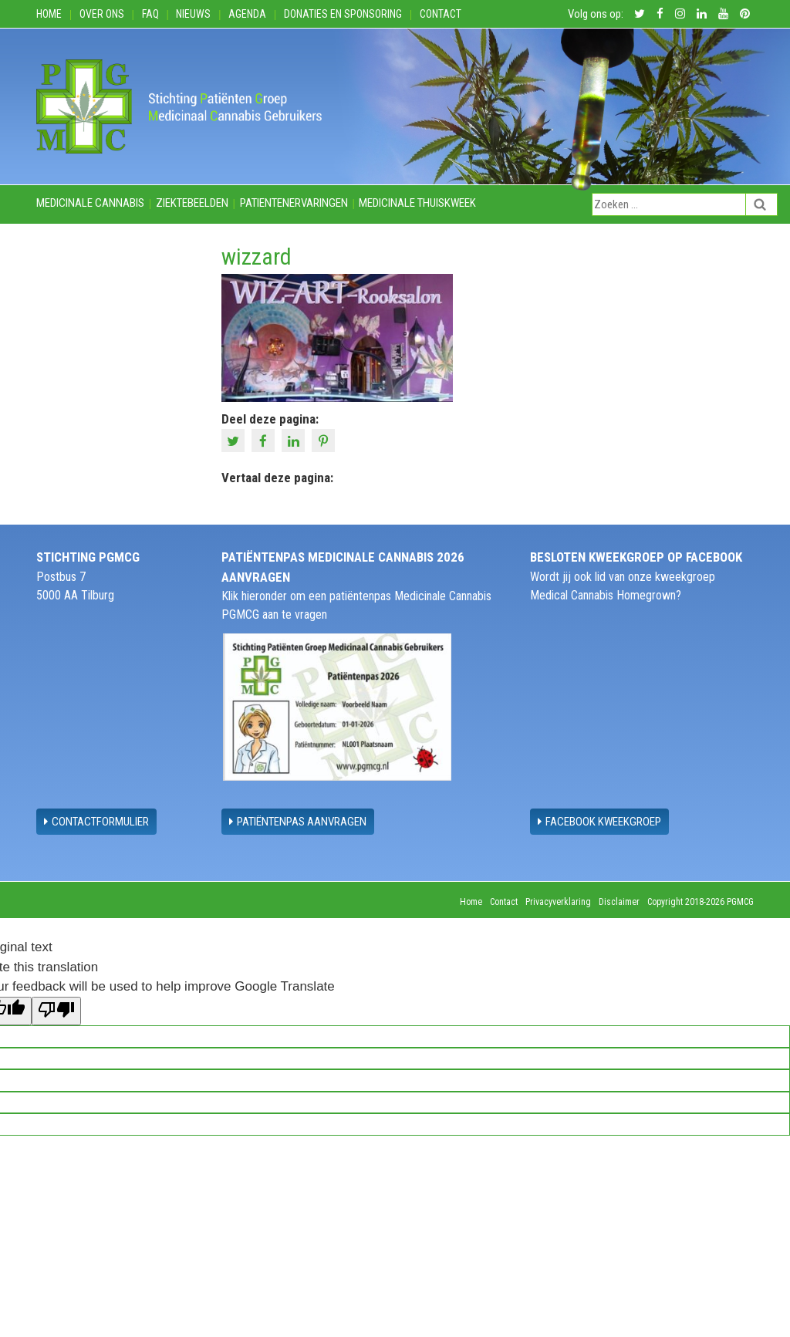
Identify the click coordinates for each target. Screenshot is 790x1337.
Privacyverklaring (558, 901)
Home (49, 14)
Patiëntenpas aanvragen (297, 822)
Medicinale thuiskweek (417, 203)
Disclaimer (619, 901)
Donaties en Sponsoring (343, 14)
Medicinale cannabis (90, 203)
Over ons (101, 14)
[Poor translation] (56, 1011)
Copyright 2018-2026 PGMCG (700, 901)
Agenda (247, 14)
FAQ (150, 14)
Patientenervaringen (294, 203)
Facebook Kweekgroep (599, 822)
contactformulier (96, 822)
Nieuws (193, 14)
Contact (440, 14)
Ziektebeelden (192, 203)
